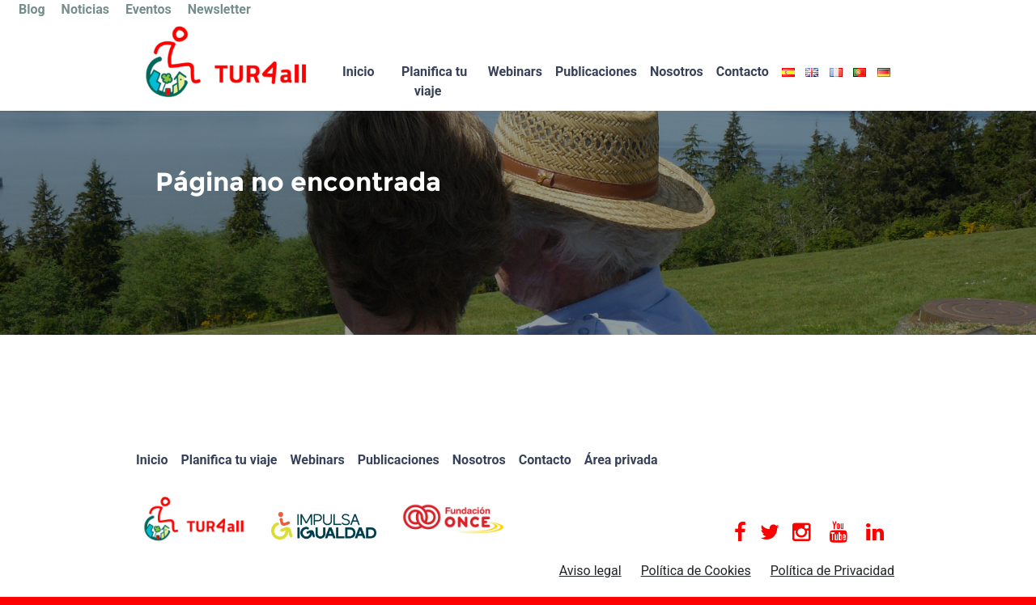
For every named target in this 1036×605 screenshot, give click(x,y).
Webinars (515, 71)
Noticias (85, 9)
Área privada (621, 460)
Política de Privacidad (832, 570)
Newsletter (219, 9)
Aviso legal (590, 570)
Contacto (742, 71)
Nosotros (676, 71)
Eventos (148, 9)
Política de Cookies (696, 570)
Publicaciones (596, 71)
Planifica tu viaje (434, 81)
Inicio (358, 71)
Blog (32, 9)
